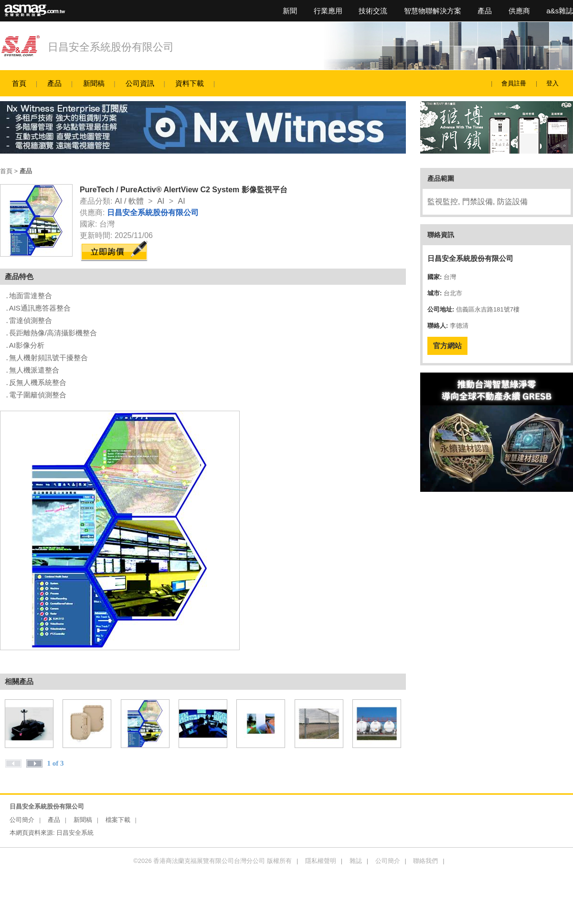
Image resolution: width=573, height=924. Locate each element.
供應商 (519, 11)
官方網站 (447, 346)
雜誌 (356, 860)
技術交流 (373, 11)
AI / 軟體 (129, 201)
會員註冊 (513, 83)
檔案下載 (118, 819)
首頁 (19, 83)
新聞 (290, 11)
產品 (485, 11)
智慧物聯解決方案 (432, 11)
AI (160, 201)
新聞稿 (94, 83)
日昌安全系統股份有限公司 (111, 47)
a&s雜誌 (559, 11)
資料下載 (189, 83)
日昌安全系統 (75, 832)
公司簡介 (22, 819)
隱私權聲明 (320, 860)
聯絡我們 (425, 860)
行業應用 (328, 11)
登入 (552, 83)
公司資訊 (140, 83)
